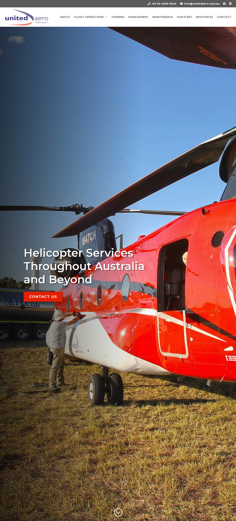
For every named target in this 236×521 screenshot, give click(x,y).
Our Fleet (184, 17)
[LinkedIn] (228, 3)
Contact (224, 17)
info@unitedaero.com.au (202, 3)
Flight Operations (90, 17)
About (65, 17)
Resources (204, 17)
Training (118, 17)
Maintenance (162, 17)
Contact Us (43, 296)
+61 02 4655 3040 (164, 3)
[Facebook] (222, 3)
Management (138, 17)
